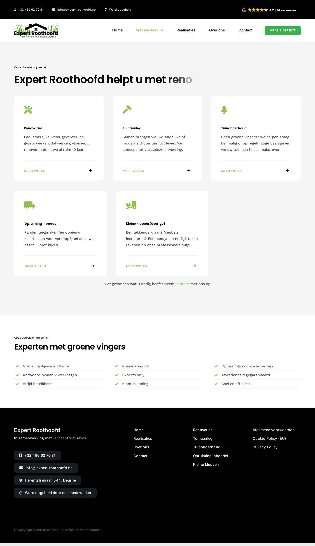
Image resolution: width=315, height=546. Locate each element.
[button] (269, 10)
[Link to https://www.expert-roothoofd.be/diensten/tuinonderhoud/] (287, 170)
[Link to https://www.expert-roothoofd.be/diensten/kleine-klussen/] (194, 265)
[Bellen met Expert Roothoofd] (37, 455)
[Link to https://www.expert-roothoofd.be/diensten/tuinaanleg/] (188, 170)
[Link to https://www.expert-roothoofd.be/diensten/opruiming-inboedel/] (92, 265)
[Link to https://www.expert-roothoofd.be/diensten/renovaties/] (90, 170)
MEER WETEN (34, 171)
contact (182, 284)
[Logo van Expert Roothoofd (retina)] (36, 23)
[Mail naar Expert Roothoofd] (46, 468)
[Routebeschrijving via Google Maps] (47, 480)
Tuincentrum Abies (69, 438)
